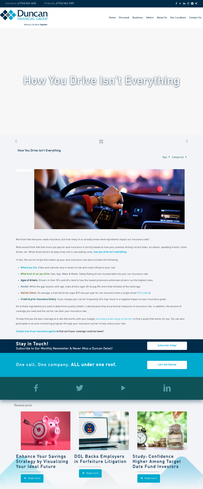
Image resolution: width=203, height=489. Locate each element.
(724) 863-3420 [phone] (28, 3)
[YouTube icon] (180, 4)
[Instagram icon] (188, 4)
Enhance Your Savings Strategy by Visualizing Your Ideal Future (42, 462)
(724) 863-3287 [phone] (66, 3)
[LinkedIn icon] (184, 4)
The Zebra (144, 293)
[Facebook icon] (176, 4)
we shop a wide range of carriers (114, 319)
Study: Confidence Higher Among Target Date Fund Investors (157, 462)
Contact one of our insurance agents (36, 331)
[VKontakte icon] (192, 4)
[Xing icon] (196, 4)
